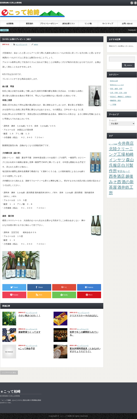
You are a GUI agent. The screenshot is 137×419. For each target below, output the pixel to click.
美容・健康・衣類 (116, 88)
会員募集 (9, 24)
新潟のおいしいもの (117, 85)
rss (131, 2)
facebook (135, 2)
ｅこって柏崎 (10, 391)
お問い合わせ (127, 24)
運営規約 (29, 24)
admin (36, 44)
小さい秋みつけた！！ (29, 315)
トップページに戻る (9, 372)
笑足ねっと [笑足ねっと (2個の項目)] (123, 171)
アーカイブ (112, 120)
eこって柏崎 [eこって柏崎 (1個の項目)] (113, 144)
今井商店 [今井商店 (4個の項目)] (126, 143)
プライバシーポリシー (49, 24)
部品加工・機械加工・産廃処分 (120, 96)
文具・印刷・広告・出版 (118, 92)
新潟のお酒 (114, 81)
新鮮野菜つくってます (29, 332)
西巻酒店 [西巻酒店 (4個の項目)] (117, 176)
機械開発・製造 (115, 100)
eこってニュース (21, 44)
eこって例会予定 (26, 348)
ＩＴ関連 (113, 104)
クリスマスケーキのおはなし (84, 315)
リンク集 (88, 24)
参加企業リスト (68, 24)
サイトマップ (107, 24)
